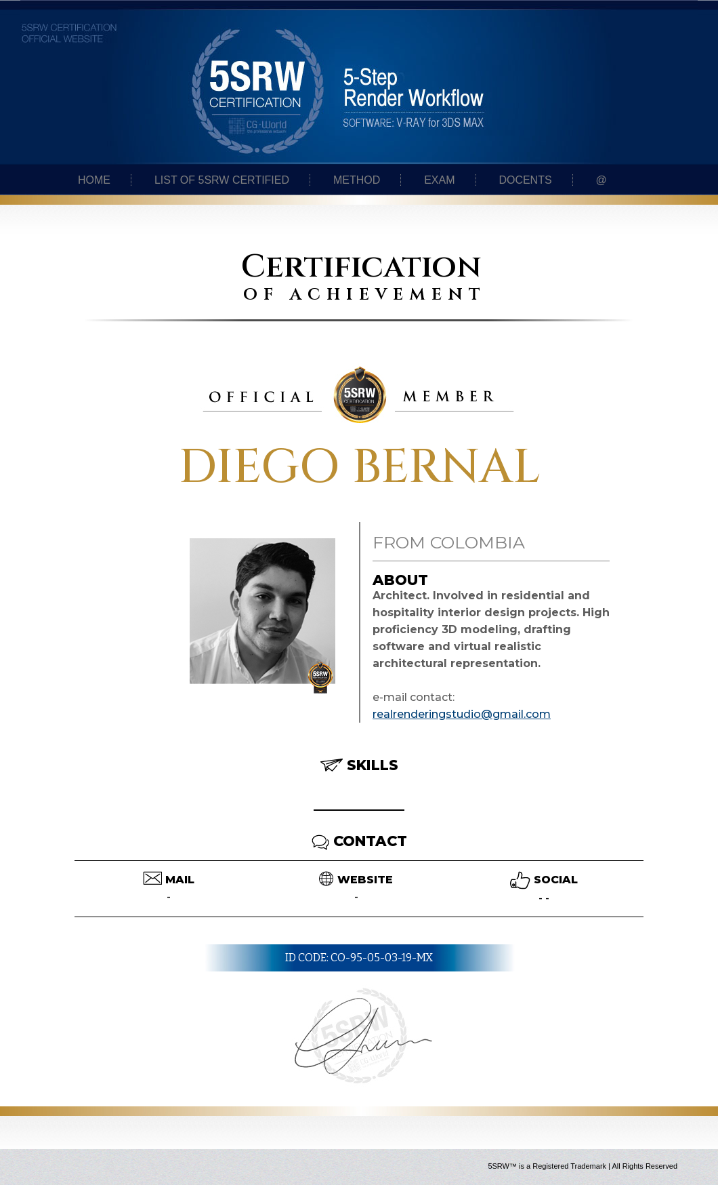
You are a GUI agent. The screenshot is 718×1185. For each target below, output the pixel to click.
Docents (525, 180)
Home (94, 180)
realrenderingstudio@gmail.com (462, 714)
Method (356, 180)
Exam (439, 180)
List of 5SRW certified (221, 180)
